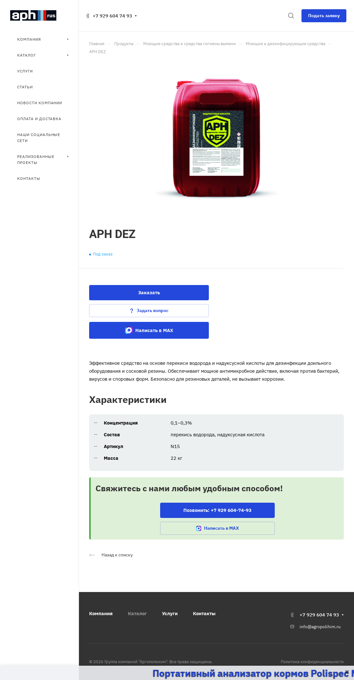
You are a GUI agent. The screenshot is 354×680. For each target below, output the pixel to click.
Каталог (137, 613)
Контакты (204, 613)
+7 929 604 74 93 (112, 16)
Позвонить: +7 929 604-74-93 (217, 510)
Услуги (170, 613)
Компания (101, 613)
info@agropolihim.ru (320, 626)
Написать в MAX (149, 330)
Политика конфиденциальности (312, 661)
